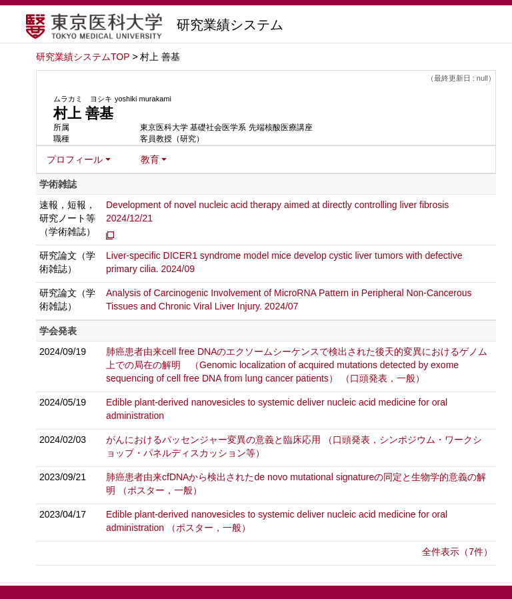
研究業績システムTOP (83, 56)
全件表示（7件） (457, 551)
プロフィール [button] (75, 159)
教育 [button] (150, 159)
